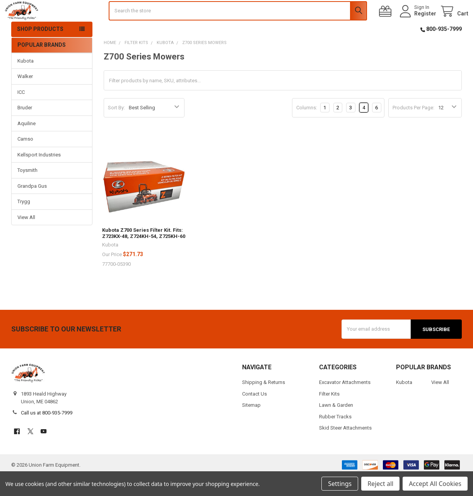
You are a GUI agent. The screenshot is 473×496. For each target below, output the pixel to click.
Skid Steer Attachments (345, 448)
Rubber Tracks (335, 437)
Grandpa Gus (32, 206)
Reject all (380, 483)
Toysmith (27, 191)
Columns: (306, 128)
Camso (25, 160)
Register (419, 24)
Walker (25, 97)
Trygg (23, 222)
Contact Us (254, 414)
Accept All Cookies (435, 483)
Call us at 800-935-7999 (46, 433)
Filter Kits (329, 414)
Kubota (25, 81)
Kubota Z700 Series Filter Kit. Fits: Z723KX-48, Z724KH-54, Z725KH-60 (143, 254)
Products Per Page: (413, 128)
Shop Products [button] (40, 50)
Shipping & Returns (263, 403)
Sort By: (116, 128)
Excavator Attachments (345, 403)
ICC (21, 113)
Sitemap (251, 425)
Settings (340, 483)
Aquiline (26, 144)
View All (26, 238)
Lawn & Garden (336, 425)
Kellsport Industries (39, 175)
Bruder (24, 128)
